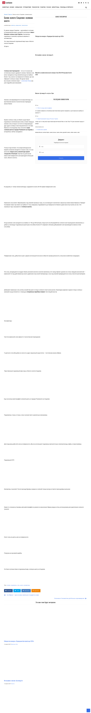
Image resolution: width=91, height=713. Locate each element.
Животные (6, 7)
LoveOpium (8, 3)
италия (8, 572)
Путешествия (29, 7)
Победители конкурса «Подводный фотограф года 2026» (70, 33)
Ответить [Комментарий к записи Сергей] (83, 630)
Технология (37, 7)
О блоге (44, 709)
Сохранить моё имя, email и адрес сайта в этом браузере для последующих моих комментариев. (29, 686)
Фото (16, 612)
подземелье (13, 572)
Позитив (45, 7)
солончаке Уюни (51, 85)
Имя (5, 672)
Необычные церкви (73, 98)
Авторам (50, 709)
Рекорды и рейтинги (70, 7)
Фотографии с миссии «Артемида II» (80, 31)
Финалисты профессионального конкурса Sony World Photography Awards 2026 (71, 51)
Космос (13, 7)
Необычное (20, 7)
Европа (9, 15)
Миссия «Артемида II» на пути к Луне (81, 49)
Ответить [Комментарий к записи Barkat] (83, 642)
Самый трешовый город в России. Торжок (76, 84)
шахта (21, 572)
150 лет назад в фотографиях (75, 70)
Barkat (7, 635)
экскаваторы (26, 572)
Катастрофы (59, 7)
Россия (52, 7)
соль (18, 572)
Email (5, 679)
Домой (5, 15)
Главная (40, 709)
